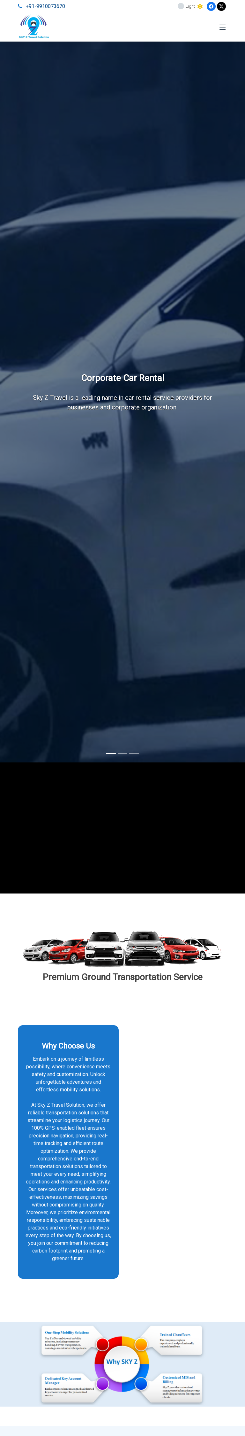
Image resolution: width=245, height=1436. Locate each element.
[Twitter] (221, 6)
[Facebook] (211, 6)
